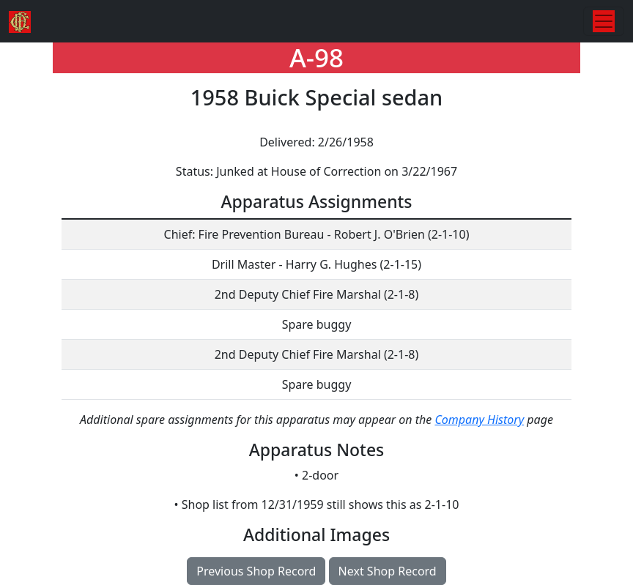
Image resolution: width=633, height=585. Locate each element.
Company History (479, 419)
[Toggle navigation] (603, 21)
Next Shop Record (387, 571)
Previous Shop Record (256, 571)
